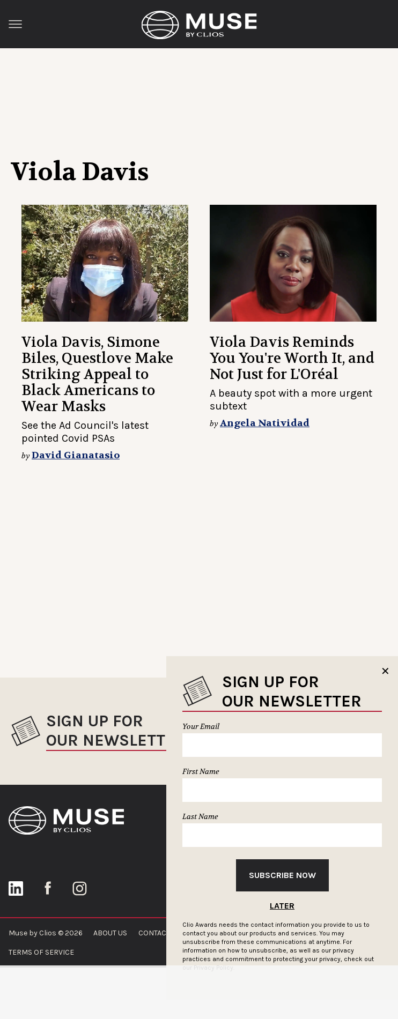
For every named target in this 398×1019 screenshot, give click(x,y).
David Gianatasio (76, 455)
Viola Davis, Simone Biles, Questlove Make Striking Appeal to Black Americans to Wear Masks (97, 374)
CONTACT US (159, 933)
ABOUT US (110, 933)
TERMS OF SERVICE (41, 952)
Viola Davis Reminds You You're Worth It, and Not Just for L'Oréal (292, 358)
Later (282, 906)
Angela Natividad (264, 423)
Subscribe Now (282, 875)
